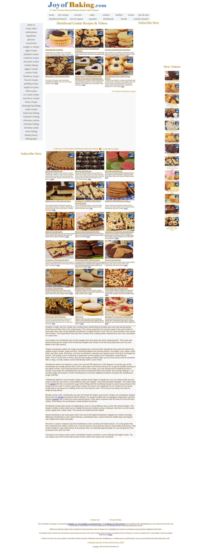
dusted (53, 384)
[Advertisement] (106, 485)
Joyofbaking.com (72, 524)
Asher (110, 534)
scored (60, 397)
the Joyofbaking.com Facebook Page (89, 524)
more (72, 56)
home (51, 15)
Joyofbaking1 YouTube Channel (114, 524)
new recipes (63, 15)
